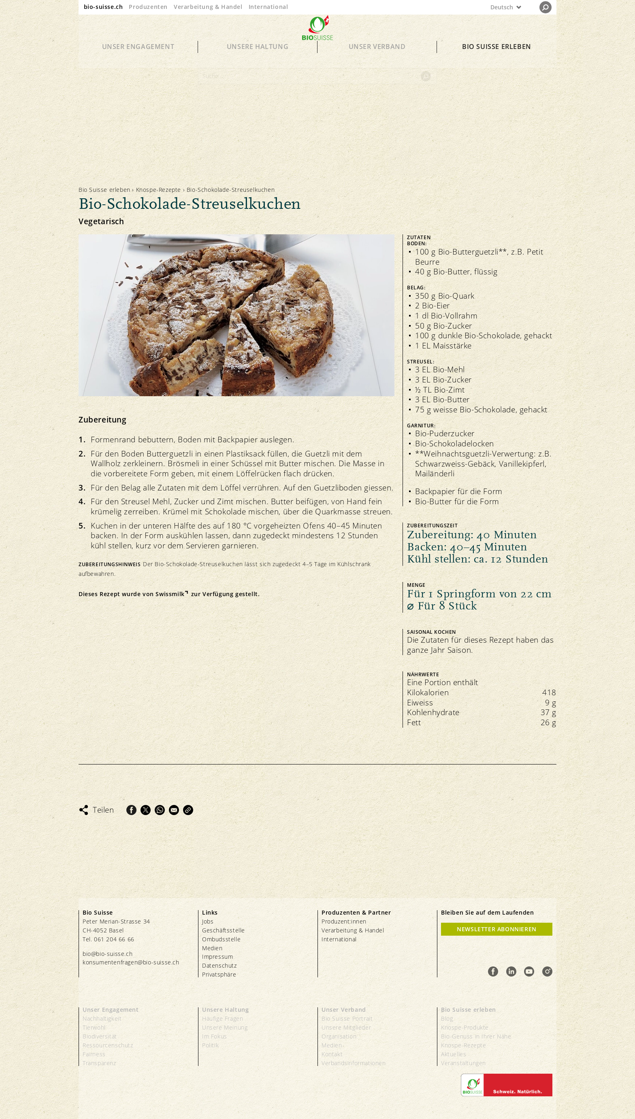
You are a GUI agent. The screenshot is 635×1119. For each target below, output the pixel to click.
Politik (210, 1045)
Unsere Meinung (224, 1027)
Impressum (217, 956)
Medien (212, 948)
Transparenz (99, 1063)
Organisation (339, 1036)
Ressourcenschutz (108, 1045)
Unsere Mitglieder (346, 1027)
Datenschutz (219, 965)
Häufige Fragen (222, 1018)
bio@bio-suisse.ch (107, 954)
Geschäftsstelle (223, 930)
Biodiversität (100, 1036)
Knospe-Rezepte (158, 189)
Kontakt (332, 1054)
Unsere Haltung (257, 57)
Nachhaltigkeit (102, 1018)
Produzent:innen (344, 921)
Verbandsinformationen (354, 1063)
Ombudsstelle (221, 939)
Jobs (207, 921)
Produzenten (148, 7)
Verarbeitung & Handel (208, 7)
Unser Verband (377, 57)
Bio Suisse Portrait (347, 1018)
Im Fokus (214, 1036)
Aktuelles (453, 1054)
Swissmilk (170, 594)
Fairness (94, 1054)
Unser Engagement (138, 57)
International (268, 7)
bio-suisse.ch (103, 7)
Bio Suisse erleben (496, 57)
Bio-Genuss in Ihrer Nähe (476, 1036)
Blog (447, 1018)
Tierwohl (94, 1027)
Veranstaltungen (463, 1063)
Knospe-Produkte (465, 1027)
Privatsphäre (219, 974)
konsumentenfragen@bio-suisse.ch (131, 962)
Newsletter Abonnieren (497, 929)
